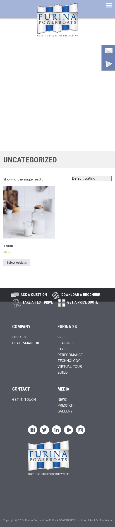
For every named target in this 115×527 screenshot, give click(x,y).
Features (66, 342)
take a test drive (37, 302)
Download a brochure (80, 295)
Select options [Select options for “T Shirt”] (17, 262)
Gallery (65, 411)
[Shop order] (92, 178)
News (62, 399)
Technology (69, 360)
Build (63, 372)
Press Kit (66, 405)
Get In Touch (24, 399)
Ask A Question (34, 295)
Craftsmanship (26, 342)
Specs (62, 337)
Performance (70, 354)
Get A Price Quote (82, 302)
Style (63, 348)
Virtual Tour (70, 366)
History (19, 337)
